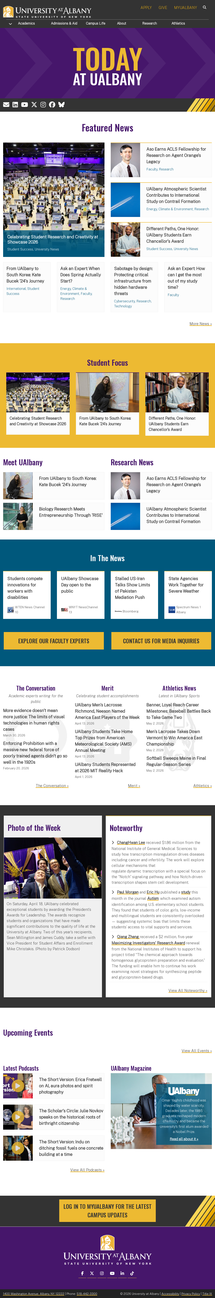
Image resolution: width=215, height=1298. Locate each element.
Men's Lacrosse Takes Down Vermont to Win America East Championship (174, 738)
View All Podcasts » (87, 1170)
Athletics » (202, 786)
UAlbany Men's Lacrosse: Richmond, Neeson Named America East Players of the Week (107, 711)
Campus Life (95, 23)
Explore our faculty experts (53, 641)
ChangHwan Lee (131, 842)
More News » (201, 325)
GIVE (163, 7)
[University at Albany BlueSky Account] (63, 105)
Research (149, 23)
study (185, 892)
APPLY (146, 7)
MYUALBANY (185, 7)
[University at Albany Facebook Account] (53, 105)
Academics (26, 23)
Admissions (64, 23)
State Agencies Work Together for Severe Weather (186, 585)
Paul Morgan (127, 892)
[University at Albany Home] (47, 11)
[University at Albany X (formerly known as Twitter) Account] (35, 105)
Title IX (207, 1293)
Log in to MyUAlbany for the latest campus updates (107, 1211)
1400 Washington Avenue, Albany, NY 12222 (33, 1293)
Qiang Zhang (128, 937)
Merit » (134, 786)
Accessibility (170, 1293)
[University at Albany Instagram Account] (44, 105)
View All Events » (197, 1051)
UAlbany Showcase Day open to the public (79, 585)
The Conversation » (52, 786)
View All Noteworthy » (187, 990)
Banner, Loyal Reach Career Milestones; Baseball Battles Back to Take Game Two (178, 711)
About (121, 23)
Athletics (178, 23)
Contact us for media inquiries (161, 641)
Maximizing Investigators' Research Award (148, 943)
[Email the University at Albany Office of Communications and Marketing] (6, 105)
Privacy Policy (190, 1293)
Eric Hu (153, 892)
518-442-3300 (87, 1293)
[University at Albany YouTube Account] (25, 105)
